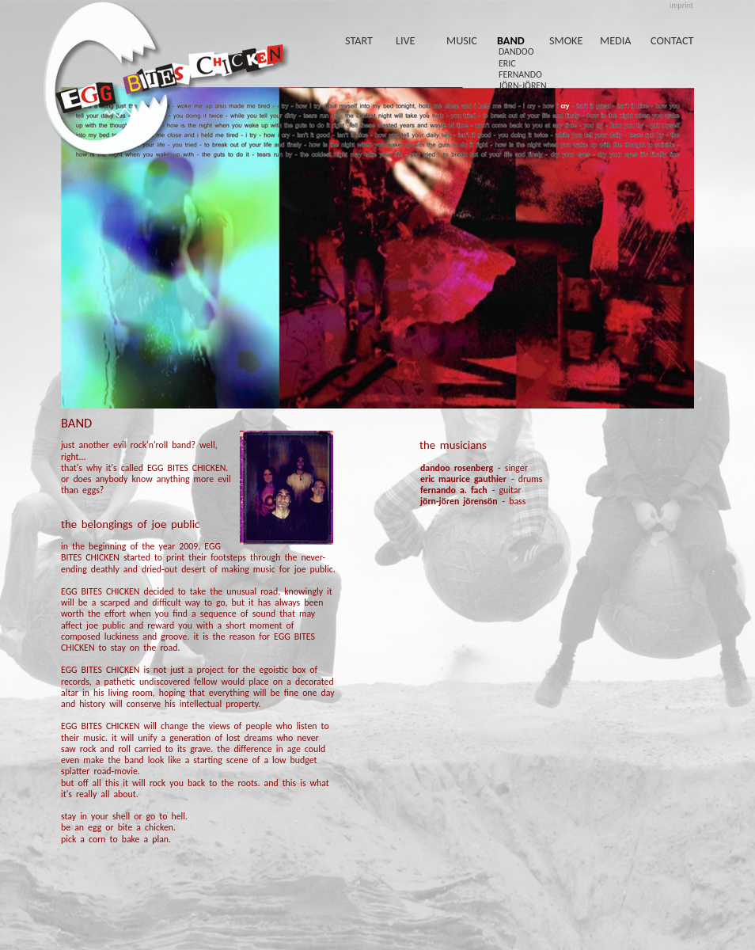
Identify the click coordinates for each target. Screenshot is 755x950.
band (511, 40)
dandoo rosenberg (456, 467)
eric (507, 63)
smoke (565, 40)
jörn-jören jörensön (459, 501)
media (616, 40)
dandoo (516, 51)
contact (672, 40)
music (461, 40)
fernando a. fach (454, 490)
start (359, 40)
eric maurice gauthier (463, 478)
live (405, 40)
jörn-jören (523, 85)
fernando (520, 74)
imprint (681, 5)
